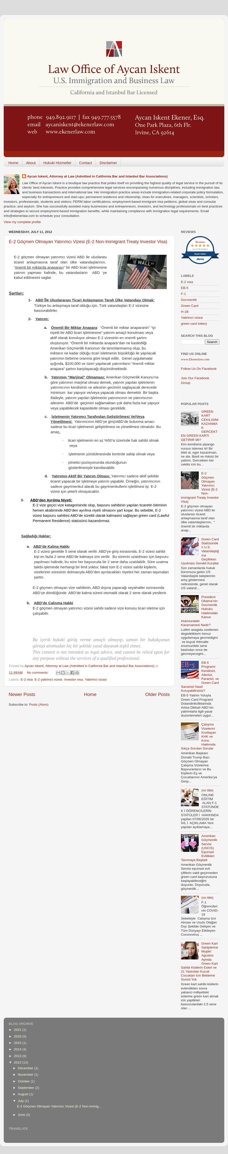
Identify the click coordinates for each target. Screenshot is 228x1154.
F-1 (183, 294)
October (24, 1081)
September (26, 1088)
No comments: (38, 672)
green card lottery (194, 323)
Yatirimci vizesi (192, 317)
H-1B (185, 312)
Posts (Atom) (39, 704)
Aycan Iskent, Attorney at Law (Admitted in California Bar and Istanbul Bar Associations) (97, 176)
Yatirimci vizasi (96, 679)
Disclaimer (108, 163)
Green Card (190, 306)
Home (13, 163)
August (23, 1094)
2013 (18, 1056)
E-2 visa (27, 679)
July (21, 1101)
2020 (18, 1036)
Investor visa (73, 679)
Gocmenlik (189, 300)
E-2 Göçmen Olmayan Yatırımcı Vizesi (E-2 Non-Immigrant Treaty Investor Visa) (88, 241)
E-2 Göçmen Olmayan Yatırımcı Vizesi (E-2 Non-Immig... (59, 1106)
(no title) (207, 790)
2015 (18, 1043)
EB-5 (184, 288)
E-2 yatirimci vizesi (48, 679)
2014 (18, 1049)
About (31, 163)
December (26, 1068)
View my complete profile (22, 222)
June (22, 1115)
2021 (18, 1030)
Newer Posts (22, 694)
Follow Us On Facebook (199, 369)
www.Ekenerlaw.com (195, 359)
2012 (18, 1062)
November (26, 1074)
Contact (85, 163)
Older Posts (157, 694)
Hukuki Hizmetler (57, 163)
